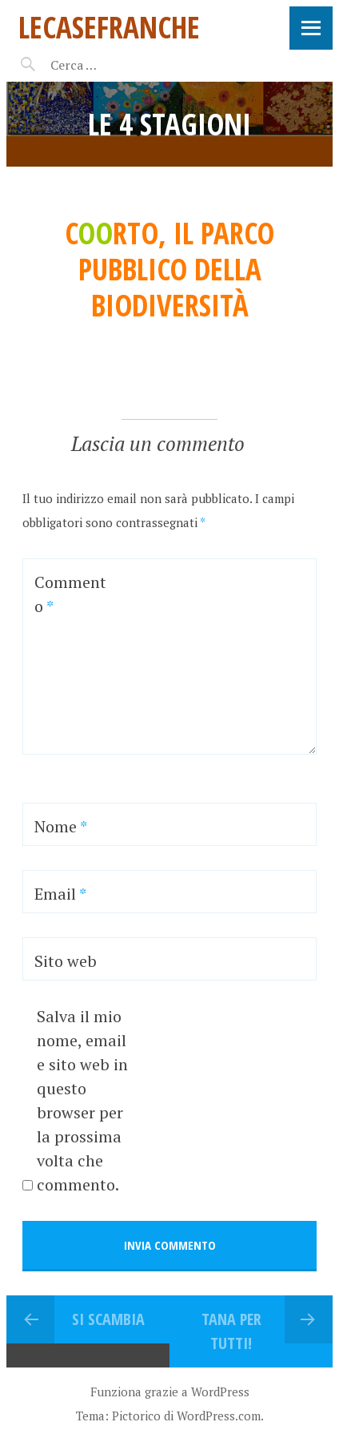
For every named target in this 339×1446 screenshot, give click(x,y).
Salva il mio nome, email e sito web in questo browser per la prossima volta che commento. (82, 1100)
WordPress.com (219, 1416)
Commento (70, 594)
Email (60, 893)
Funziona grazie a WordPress (169, 1392)
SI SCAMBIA (108, 1319)
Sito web (65, 961)
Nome (60, 826)
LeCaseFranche (109, 26)
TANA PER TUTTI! (231, 1331)
